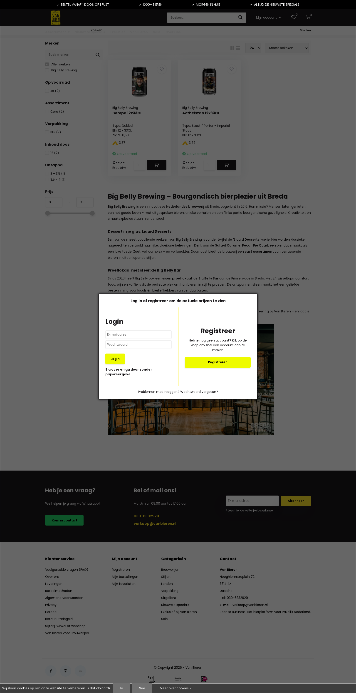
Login (115, 358)
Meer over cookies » (175, 688)
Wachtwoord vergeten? (199, 391)
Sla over (112, 369)
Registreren (217, 362)
